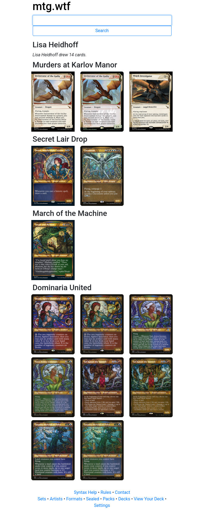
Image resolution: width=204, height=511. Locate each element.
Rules (106, 492)
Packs (109, 498)
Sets (42, 498)
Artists (57, 498)
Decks (124, 498)
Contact (122, 492)
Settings (102, 505)
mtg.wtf (52, 6)
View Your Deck (149, 498)
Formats (74, 498)
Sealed (93, 498)
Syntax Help (86, 492)
